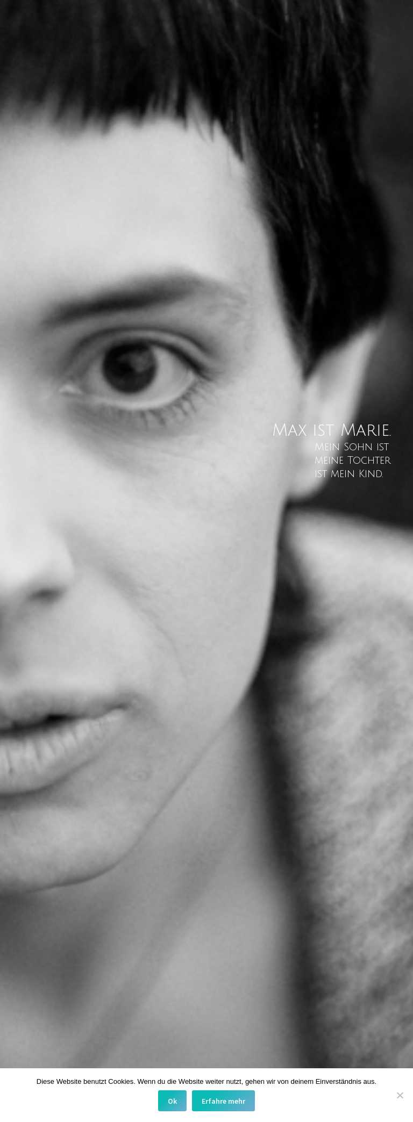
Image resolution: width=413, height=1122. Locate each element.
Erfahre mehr (223, 1101)
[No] (399, 1095)
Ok (172, 1101)
